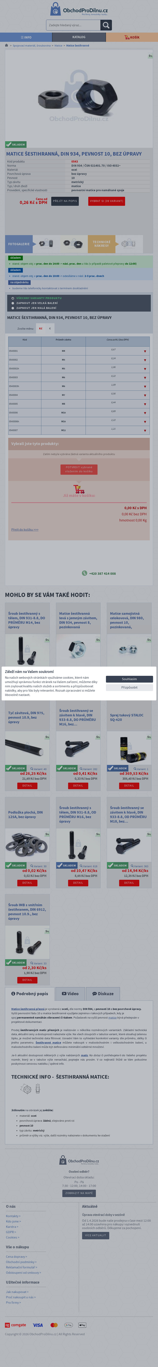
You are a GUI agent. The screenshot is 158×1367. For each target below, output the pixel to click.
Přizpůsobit (129, 687)
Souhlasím (129, 679)
